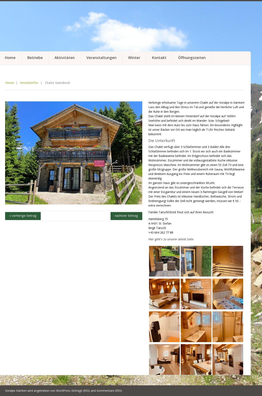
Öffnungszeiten (192, 57)
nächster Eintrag (126, 215)
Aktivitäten (64, 57)
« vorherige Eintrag (22, 215)
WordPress (63, 391)
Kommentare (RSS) (109, 391)
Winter (134, 57)
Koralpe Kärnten (16, 391)
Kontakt (159, 57)
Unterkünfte (29, 83)
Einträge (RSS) (80, 391)
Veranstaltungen (101, 57)
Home (10, 83)
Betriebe (35, 57)
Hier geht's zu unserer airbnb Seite (171, 239)
